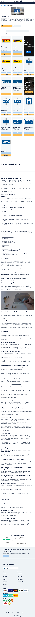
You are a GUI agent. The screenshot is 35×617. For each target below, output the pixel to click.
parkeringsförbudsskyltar (16, 383)
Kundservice (5, 583)
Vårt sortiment (5, 575)
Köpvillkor (12, 611)
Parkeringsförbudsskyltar (6, 166)
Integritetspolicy (6, 611)
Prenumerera (6, 555)
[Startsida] (17, 564)
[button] (9, 602)
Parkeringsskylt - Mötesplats (28, 106)
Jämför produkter (6, 577)
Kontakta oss (20, 572)
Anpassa (6, 53)
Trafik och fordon (5, 5)
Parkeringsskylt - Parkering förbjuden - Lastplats (5, 67)
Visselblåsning (20, 580)
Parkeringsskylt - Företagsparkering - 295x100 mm (17, 87)
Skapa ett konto (5, 580)
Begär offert (5, 581)
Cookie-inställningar (18, 611)
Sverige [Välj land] (6, 567)
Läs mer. (27, 552)
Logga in (4, 578)
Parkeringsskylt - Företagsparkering (4, 87)
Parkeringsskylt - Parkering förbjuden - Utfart (5, 46)
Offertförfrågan (16, 25)
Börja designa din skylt (6, 25)
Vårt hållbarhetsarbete (21, 577)
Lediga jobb (20, 575)
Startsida (4, 572)
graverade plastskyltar (7, 230)
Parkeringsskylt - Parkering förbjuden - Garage (17, 67)
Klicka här (29, 50)
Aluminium (3, 197)
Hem (1, 5)
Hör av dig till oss (29, 91)
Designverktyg (5, 573)
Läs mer (2, 526)
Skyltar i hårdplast (4, 260)
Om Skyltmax (20, 573)
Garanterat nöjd (20, 578)
